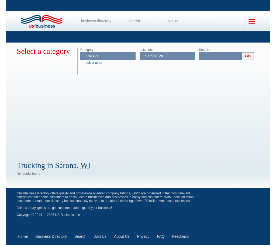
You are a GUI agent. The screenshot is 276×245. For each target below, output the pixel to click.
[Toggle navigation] (251, 21)
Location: (146, 50)
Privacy (143, 236)
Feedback (180, 236)
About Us (122, 236)
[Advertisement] (143, 115)
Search (134, 21)
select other (94, 63)
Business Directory (96, 21)
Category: (87, 50)
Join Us (172, 21)
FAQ (161, 236)
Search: (204, 50)
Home (23, 236)
